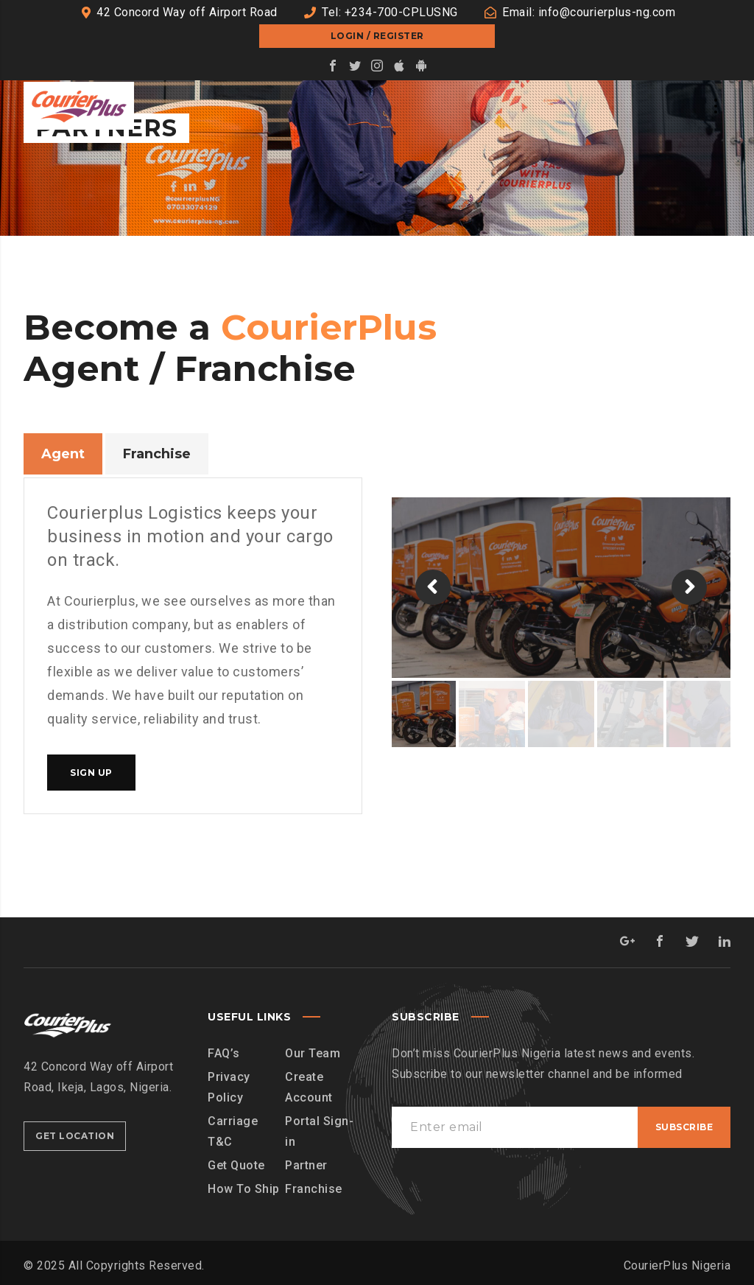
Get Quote (236, 1165)
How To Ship (244, 1189)
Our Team (312, 1053)
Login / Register (377, 35)
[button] (433, 587)
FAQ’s (224, 1053)
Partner (306, 1165)
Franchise (313, 1189)
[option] (561, 587)
